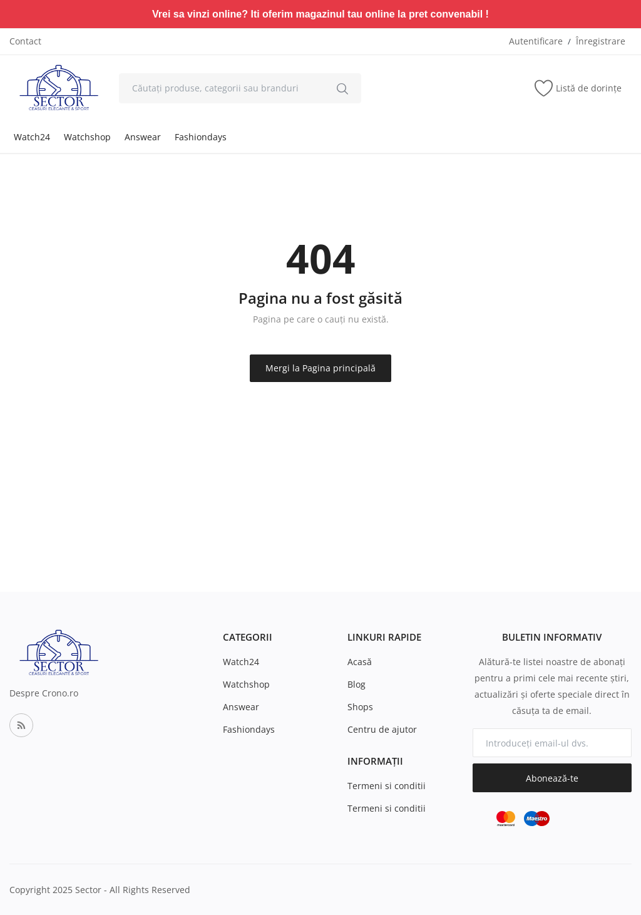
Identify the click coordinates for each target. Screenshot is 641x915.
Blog (356, 684)
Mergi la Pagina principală (320, 368)
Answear (143, 137)
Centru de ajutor (382, 729)
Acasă (359, 662)
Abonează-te (552, 778)
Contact (25, 41)
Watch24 (32, 137)
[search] (342, 88)
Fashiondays (201, 137)
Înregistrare (600, 41)
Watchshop (87, 137)
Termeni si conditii (386, 786)
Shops (360, 707)
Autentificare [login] (536, 41)
